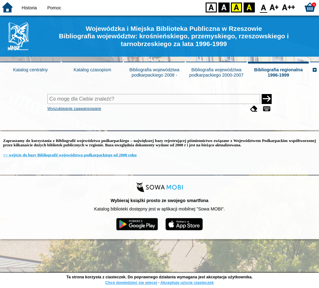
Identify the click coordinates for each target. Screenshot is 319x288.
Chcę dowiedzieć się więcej (131, 282)
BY (249, 7)
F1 (274, 7)
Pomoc (54, 7)
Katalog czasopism (92, 69)
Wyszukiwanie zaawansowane (74, 108)
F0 (263, 7)
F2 (289, 7)
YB (236, 7)
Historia (29, 7)
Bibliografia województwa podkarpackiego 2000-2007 (216, 72)
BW (224, 7)
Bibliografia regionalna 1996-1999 (278, 72)
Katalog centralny (30, 69)
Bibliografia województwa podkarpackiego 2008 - (154, 72)
